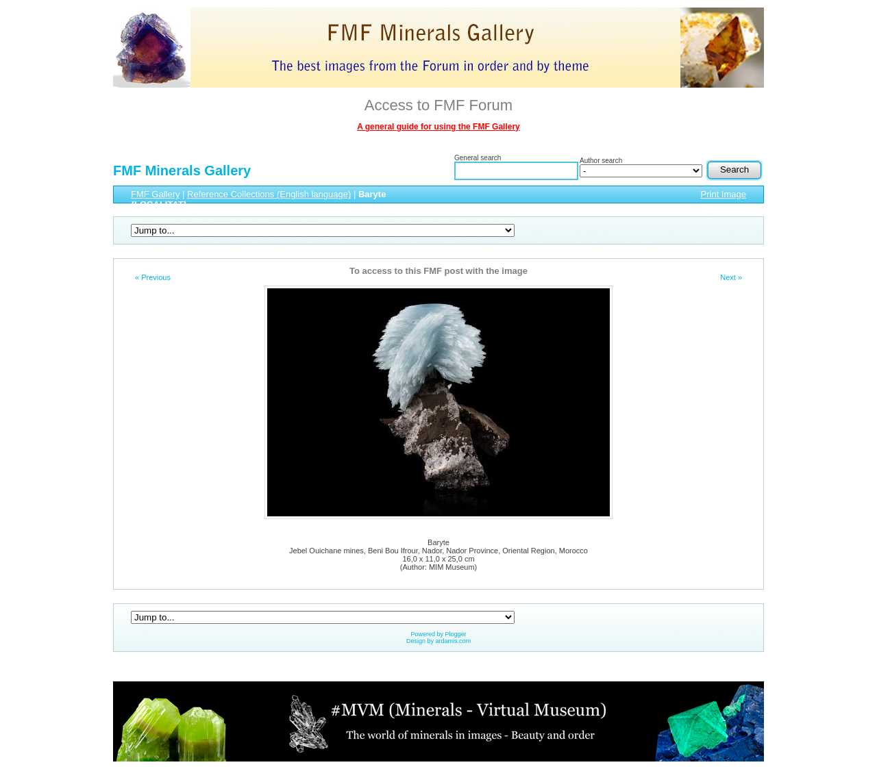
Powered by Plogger (438, 634)
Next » (731, 277)
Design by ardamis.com (438, 641)
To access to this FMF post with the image (438, 271)
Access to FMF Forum (438, 105)
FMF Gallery (155, 194)
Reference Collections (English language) (269, 194)
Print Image (723, 194)
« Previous (153, 277)
